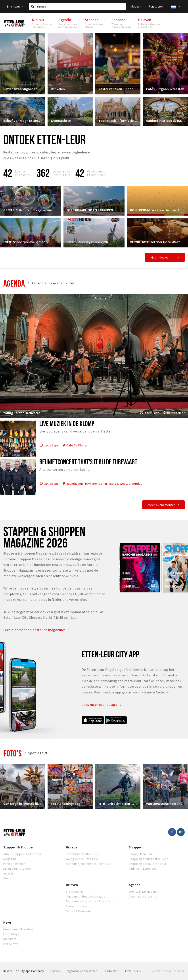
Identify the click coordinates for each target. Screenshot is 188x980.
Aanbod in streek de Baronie (165, 120)
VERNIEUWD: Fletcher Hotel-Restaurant (157, 242)
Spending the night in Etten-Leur (88, 864)
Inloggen (135, 6)
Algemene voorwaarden (82, 971)
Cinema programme (143, 896)
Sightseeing (74, 892)
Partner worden (14, 864)
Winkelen (58, 89)
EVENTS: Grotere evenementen (27, 242)
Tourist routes (76, 906)
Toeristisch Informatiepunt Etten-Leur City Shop (117, 120)
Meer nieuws (160, 257)
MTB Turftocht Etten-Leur (117, 803)
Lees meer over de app (101, 704)
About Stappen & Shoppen (22, 854)
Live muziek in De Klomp (66, 423)
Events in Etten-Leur (143, 892)
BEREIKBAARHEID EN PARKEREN (90, 210)
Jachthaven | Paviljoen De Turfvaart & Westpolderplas (104, 483)
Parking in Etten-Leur (143, 869)
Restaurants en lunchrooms (117, 89)
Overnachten (61, 120)
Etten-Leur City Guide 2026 (87, 242)
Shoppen (136, 847)
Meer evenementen (162, 505)
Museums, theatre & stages (85, 896)
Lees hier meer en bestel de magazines (36, 630)
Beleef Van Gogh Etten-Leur (22, 120)
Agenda (14, 283)
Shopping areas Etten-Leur (148, 864)
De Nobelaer (176, 413)
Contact (8, 878)
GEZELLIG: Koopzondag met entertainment (30, 210)
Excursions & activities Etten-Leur (89, 901)
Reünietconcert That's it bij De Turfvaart (88, 461)
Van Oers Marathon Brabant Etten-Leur (165, 803)
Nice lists (9, 939)
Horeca (71, 847)
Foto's (12, 753)
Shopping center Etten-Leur (148, 859)
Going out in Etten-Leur (82, 859)
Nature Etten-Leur (78, 911)
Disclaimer (110, 971)
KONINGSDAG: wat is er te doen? (154, 210)
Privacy (55, 971)
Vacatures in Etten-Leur (97, 172)
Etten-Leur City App (17, 869)
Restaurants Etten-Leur (82, 854)
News (7, 922)
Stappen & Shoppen (18, 847)
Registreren (156, 6)
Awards (8, 873)
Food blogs (11, 934)
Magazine (10, 859)
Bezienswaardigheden (20, 89)
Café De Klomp (76, 445)
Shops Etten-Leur (141, 854)
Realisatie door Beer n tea (168, 971)
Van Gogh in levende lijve (22, 803)
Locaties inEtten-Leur (61, 172)
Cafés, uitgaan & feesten (165, 89)
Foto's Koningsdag (65, 803)
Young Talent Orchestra (21, 413)
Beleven (72, 884)
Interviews (10, 944)
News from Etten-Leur (18, 929)
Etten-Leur (15, 6)
